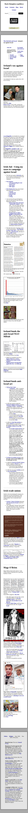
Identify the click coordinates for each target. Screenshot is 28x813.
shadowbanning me (13, 772)
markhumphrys (9, 763)
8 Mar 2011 (19, 647)
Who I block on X (9, 758)
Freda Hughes (18, 643)
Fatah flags (10, 715)
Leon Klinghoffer (8, 136)
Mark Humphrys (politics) (14, 4)
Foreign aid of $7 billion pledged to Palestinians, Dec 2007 (15, 214)
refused (11, 423)
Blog (17, 7)
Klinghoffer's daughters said (12, 148)
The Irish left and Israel (10, 41)
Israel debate (12, 799)
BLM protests (8, 798)
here (7, 302)
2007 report (12, 186)
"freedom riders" (16, 592)
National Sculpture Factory (12, 404)
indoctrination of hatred (16, 224)
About (21, 7)
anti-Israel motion (12, 471)
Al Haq (11, 196)
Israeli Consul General (16, 428)
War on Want (13, 57)
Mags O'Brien (22, 55)
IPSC (11, 233)
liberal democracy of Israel (14, 654)
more (17, 358)
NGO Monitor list (10, 189)
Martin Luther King (11, 603)
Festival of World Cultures (18, 462)
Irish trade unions (12, 490)
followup (19, 363)
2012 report (12, 185)
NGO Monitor (9, 181)
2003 (10, 103)
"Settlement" (12, 388)
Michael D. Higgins (8, 146)
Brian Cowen (7, 104)
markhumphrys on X (14, 28)
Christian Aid (13, 56)
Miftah (11, 58)
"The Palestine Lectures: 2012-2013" (15, 230)
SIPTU (18, 537)
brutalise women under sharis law (14, 651)
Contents (12, 7)
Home (6, 7)
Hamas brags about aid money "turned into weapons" (16, 203)
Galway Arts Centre (11, 387)
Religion (11, 736)
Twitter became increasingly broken (13, 768)
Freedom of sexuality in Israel (13, 457)
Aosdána (18, 470)
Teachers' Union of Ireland (12, 501)
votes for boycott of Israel (12, 502)
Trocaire (12, 54)
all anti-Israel (14, 231)
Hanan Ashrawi (10, 358)
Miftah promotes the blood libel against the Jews (13, 363)
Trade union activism (20, 52)
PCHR (10, 195)
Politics (6, 736)
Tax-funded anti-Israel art (20, 48)
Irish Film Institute (16, 422)
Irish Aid (9, 47)
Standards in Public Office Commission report (11, 557)
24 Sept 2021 (13, 691)
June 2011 (16, 594)
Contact (14, 10)
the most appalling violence (13, 599)
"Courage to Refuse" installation (14, 406)
